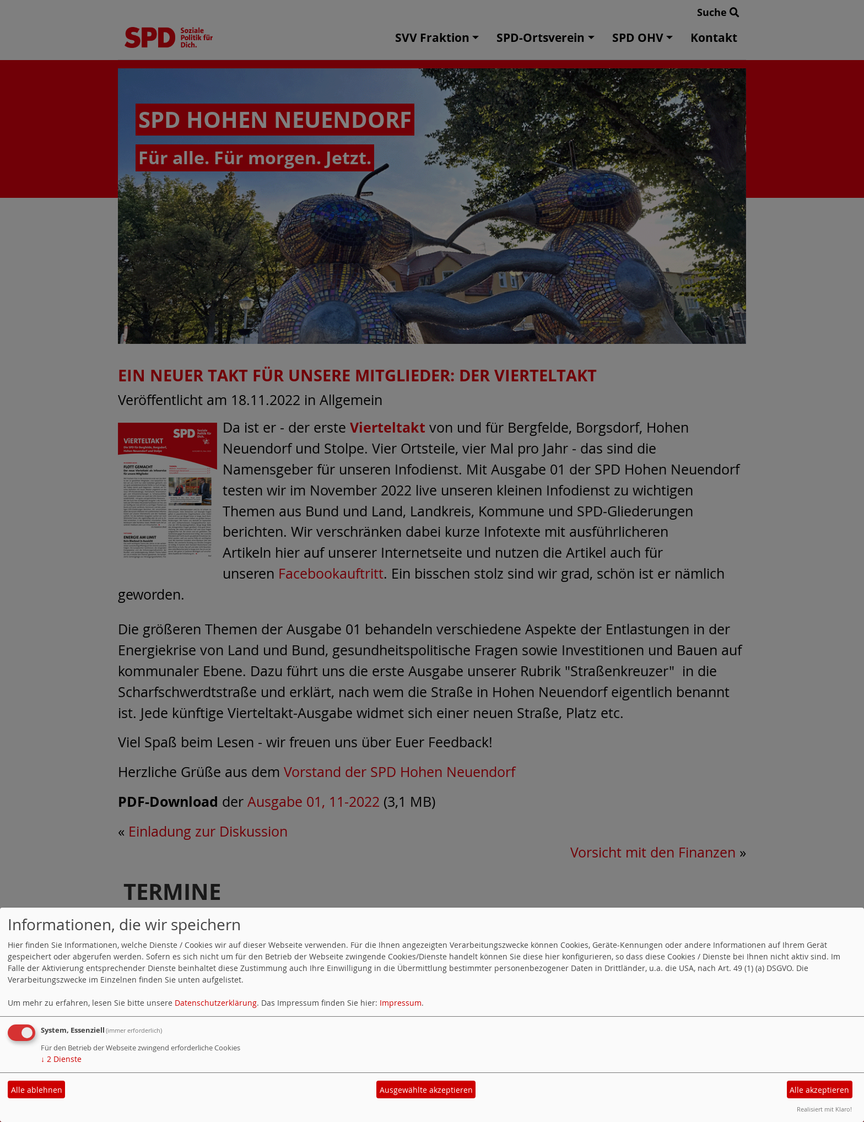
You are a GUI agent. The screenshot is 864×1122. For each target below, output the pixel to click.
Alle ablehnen (36, 1090)
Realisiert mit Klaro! (824, 1109)
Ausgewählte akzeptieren (426, 1090)
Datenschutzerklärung (216, 1002)
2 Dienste (61, 1059)
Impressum (401, 1002)
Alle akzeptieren (819, 1090)
